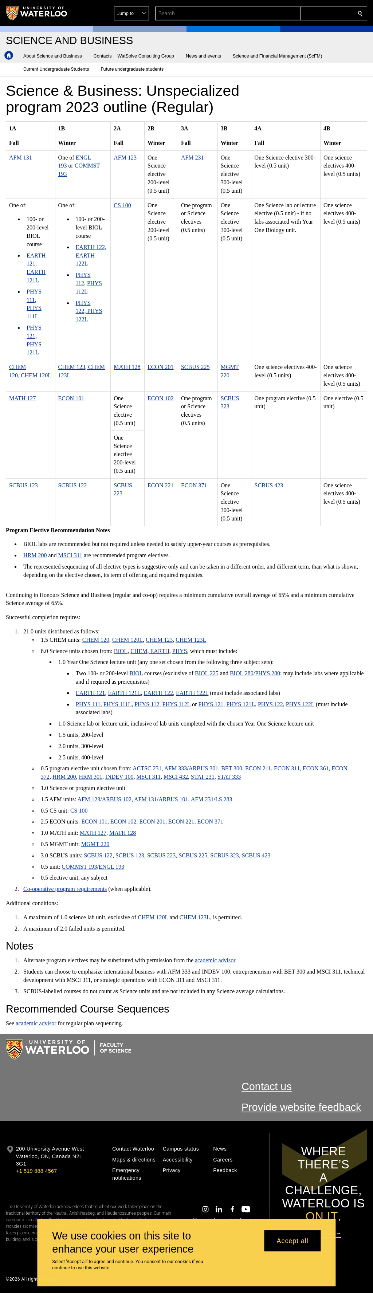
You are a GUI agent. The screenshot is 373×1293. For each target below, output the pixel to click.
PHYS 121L (240, 704)
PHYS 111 (88, 704)
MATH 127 (22, 398)
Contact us (267, 1086)
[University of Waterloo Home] (37, 13)
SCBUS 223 (161, 855)
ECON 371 (194, 485)
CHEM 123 (159, 640)
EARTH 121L (124, 693)
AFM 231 (192, 157)
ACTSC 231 (147, 768)
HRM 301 (90, 777)
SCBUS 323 (224, 855)
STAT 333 (229, 777)
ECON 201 (161, 367)
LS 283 (223, 799)
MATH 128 (127, 367)
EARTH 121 (90, 693)
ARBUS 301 (203, 768)
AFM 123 (125, 157)
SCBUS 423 (268, 485)
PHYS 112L (176, 704)
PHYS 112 (146, 704)
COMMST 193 (79, 867)
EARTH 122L (192, 693)
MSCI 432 (176, 777)
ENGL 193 (111, 867)
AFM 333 (175, 768)
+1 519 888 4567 (36, 1171)
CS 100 (122, 205)
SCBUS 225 (195, 367)
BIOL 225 (207, 673)
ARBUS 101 (173, 799)
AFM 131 (20, 157)
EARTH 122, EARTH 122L (91, 255)
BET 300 (231, 768)
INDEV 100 (119, 777)
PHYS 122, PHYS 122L (89, 311)
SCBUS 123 (23, 485)
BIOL (120, 651)
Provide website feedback (301, 1107)
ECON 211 (258, 768)
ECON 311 (287, 768)
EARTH (159, 651)
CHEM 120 (95, 640)
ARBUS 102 (116, 799)
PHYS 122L (300, 704)
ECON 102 (161, 398)
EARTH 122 (158, 693)
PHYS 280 (267, 673)
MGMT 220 (95, 844)
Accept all (293, 1240)
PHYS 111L (117, 704)
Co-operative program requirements (65, 889)
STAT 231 (203, 777)
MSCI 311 (70, 555)
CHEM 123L (191, 640)
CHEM (138, 651)
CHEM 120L (127, 640)
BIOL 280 (242, 673)
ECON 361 (316, 768)
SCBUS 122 (72, 485)
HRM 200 (35, 555)
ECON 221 (161, 485)
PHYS (179, 651)
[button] (307, 13)
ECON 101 (71, 398)
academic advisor (215, 960)
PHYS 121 (210, 704)
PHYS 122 (270, 704)
